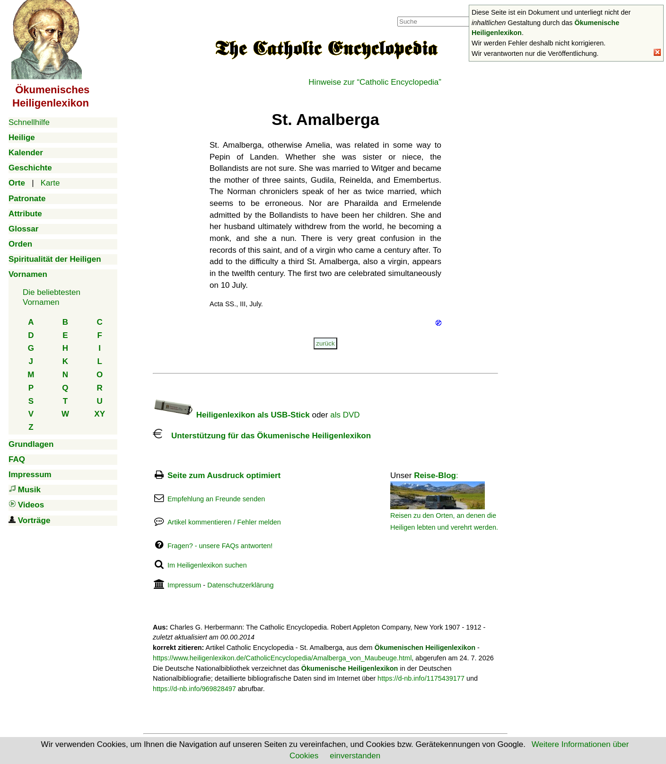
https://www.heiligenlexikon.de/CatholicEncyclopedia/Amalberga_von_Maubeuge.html (282, 658)
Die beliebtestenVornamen (51, 297)
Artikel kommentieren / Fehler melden (224, 522)
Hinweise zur (374, 82)
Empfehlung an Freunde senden (216, 499)
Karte (50, 182)
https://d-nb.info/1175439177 (420, 678)
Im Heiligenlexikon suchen (207, 565)
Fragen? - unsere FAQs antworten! (219, 546)
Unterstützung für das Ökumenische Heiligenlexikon (262, 435)
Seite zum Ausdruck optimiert (223, 475)
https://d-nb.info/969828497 (194, 689)
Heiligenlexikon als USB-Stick (231, 414)
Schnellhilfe (29, 122)
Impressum (184, 585)
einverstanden (355, 755)
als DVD (344, 414)
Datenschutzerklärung (240, 585)
